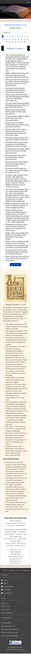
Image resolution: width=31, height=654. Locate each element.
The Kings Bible (6, 623)
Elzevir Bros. (21, 523)
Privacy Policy (5, 609)
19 (21, 39)
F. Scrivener (10, 525)
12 (28, 36)
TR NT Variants (15, 563)
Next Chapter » (15, 264)
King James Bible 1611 (8, 626)
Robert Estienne (15, 521)
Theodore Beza (10, 523)
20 (24, 39)
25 (15, 42)
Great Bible (22, 532)
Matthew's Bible (11, 532)
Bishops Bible (9, 534)
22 (6, 42)
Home (4, 580)
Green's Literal (20, 545)
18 (18, 39)
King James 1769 (15, 536)
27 (21, 42)
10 (22, 36)
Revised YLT (21, 543)
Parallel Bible (6, 590)
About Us (4, 603)
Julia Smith (10, 545)
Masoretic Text (15, 549)
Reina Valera (20, 525)
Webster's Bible (15, 541)
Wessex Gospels (15, 552)
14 (6, 39)
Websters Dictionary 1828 (9, 632)
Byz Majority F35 (15, 561)
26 (18, 42)
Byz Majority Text (16, 559)
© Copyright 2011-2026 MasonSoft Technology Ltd (15, 648)
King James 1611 (21, 534)
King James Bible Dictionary (10, 629)
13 (4, 39)
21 (27, 39)
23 (9, 42)
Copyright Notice (6, 613)
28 (24, 42)
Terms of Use (5, 606)
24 (12, 42)
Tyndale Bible (9, 529)
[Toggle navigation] (27, 2)
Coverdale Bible (21, 529)
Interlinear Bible (7, 586)
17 (15, 39)
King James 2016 (10, 539)
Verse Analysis (6, 593)
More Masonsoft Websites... (10, 636)
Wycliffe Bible (15, 554)
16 (12, 39)
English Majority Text (15, 556)
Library (4, 583)
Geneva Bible (22, 539)
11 (25, 36)
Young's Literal (10, 543)
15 (9, 39)
